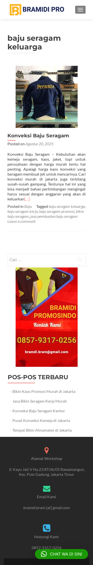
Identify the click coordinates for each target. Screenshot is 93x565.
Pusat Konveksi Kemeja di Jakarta (41, 420)
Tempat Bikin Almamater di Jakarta (42, 430)
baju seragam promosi (56, 211)
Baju (28, 206)
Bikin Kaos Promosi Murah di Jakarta (43, 391)
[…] (27, 198)
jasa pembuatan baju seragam (54, 216)
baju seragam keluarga (67, 206)
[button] (61, 554)
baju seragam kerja (22, 211)
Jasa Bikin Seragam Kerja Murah (39, 401)
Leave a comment (21, 221)
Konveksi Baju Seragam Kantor (38, 410)
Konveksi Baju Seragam (38, 136)
